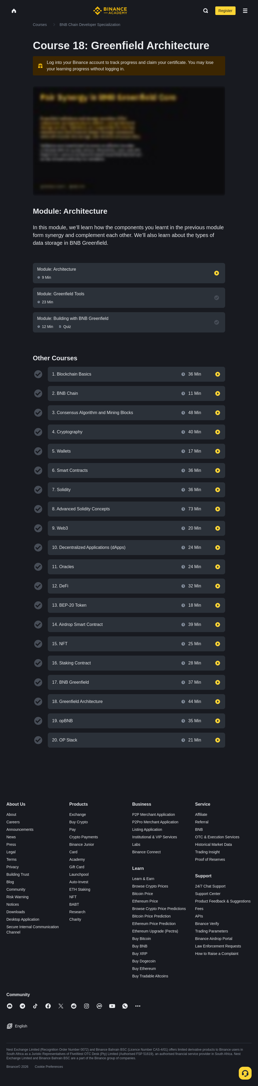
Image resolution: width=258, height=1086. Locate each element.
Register (225, 11)
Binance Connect (146, 852)
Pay (72, 829)
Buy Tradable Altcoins (150, 976)
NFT (73, 897)
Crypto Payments (83, 837)
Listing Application (147, 829)
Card (73, 852)
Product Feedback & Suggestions (223, 901)
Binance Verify (207, 923)
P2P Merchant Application (153, 814)
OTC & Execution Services (217, 837)
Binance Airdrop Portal (213, 938)
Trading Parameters (211, 931)
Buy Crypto (78, 822)
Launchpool (79, 874)
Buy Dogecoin (143, 961)
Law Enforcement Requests (218, 946)
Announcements (19, 829)
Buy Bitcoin (141, 938)
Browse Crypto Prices (150, 886)
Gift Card (76, 867)
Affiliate (201, 814)
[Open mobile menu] (245, 11)
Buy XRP (139, 953)
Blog (10, 882)
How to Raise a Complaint (217, 953)
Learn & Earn (143, 879)
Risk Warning (17, 897)
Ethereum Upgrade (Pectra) (155, 931)
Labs (136, 844)
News (11, 837)
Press (11, 844)
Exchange (77, 814)
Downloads (15, 912)
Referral (202, 822)
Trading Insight (207, 852)
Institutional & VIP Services (154, 837)
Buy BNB (139, 946)
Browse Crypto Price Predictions (159, 909)
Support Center (208, 894)
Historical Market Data (213, 844)
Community (15, 889)
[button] (245, 10)
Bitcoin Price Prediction (151, 916)
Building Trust (17, 874)
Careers (13, 822)
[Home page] (110, 10)
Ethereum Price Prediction (154, 923)
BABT (74, 904)
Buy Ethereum (144, 968)
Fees (199, 909)
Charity (75, 919)
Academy (77, 859)
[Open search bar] (204, 11)
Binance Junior (81, 844)
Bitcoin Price (142, 894)
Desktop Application (22, 919)
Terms (11, 859)
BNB (199, 829)
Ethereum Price (145, 901)
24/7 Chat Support (210, 886)
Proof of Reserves (210, 859)
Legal (10, 852)
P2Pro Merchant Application (155, 822)
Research (77, 912)
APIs (199, 916)
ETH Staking (80, 889)
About (11, 814)
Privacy (12, 867)
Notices (12, 904)
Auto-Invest (78, 882)
